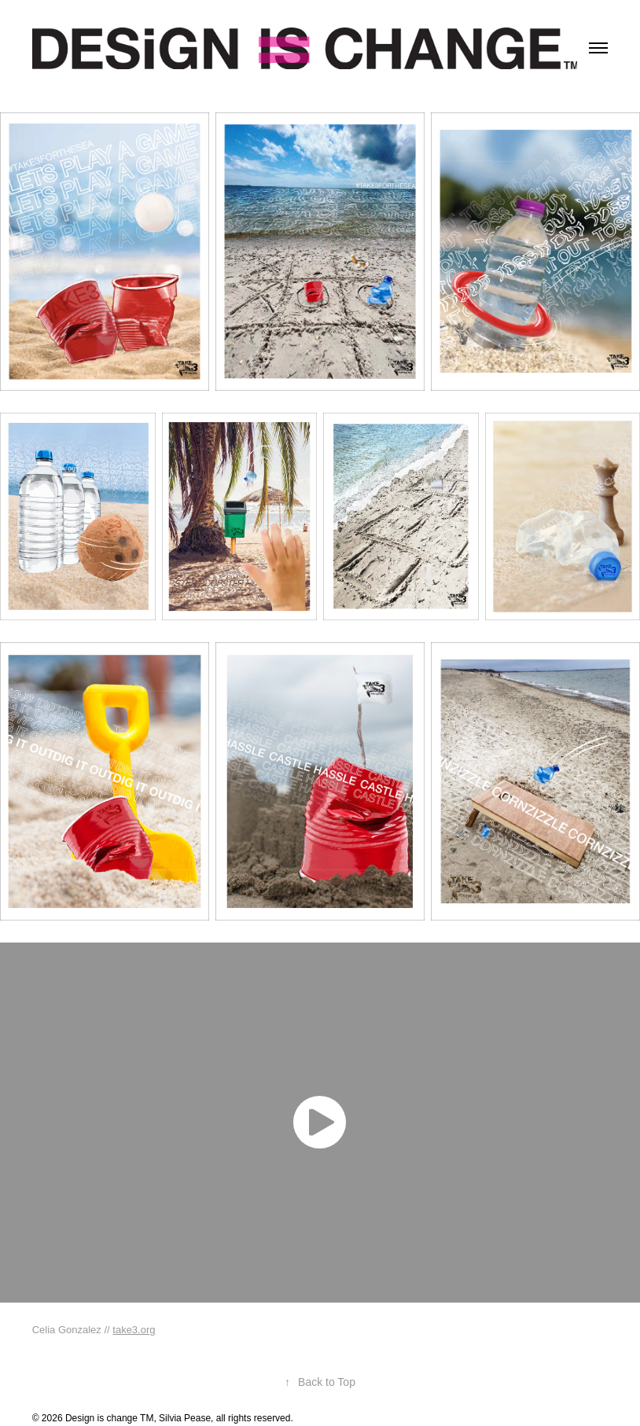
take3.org (133, 1330)
